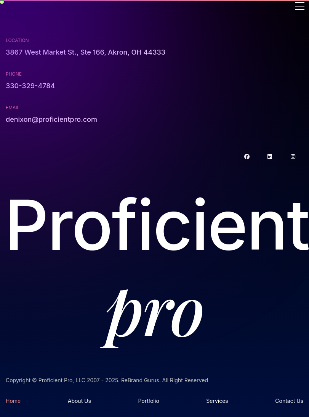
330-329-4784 (30, 86)
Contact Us (289, 401)
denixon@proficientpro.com (51, 119)
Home (13, 401)
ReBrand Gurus (140, 380)
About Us (79, 401)
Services (217, 401)
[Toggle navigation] (299, 6)
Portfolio (148, 401)
